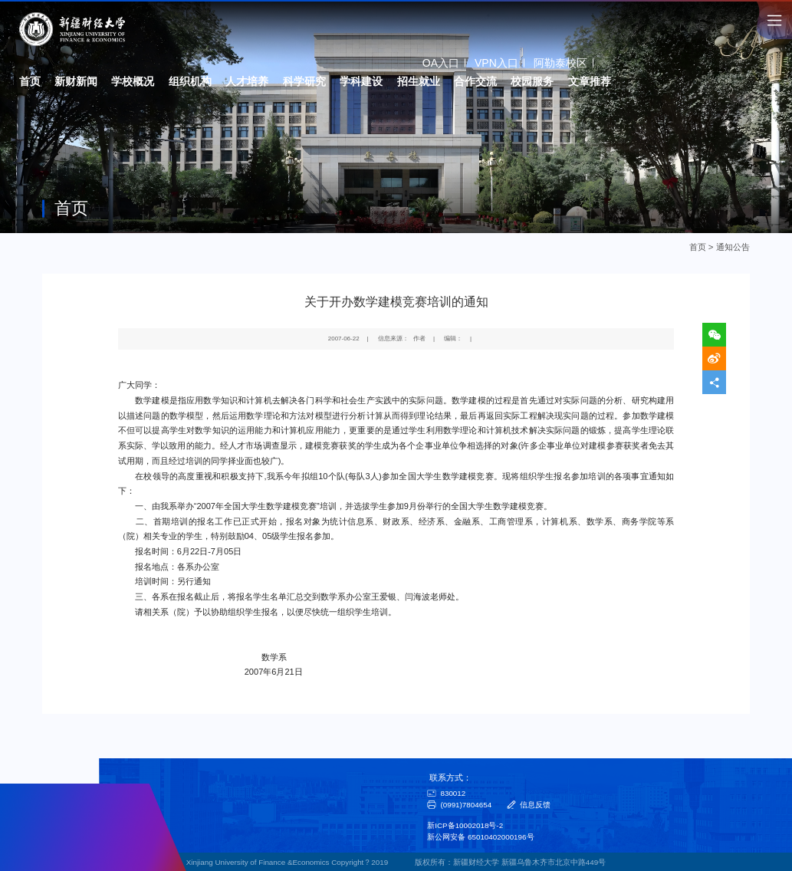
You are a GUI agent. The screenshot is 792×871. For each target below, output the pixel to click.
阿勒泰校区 (560, 62)
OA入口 (440, 62)
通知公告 (733, 246)
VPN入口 (496, 62)
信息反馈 (535, 804)
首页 (697, 246)
